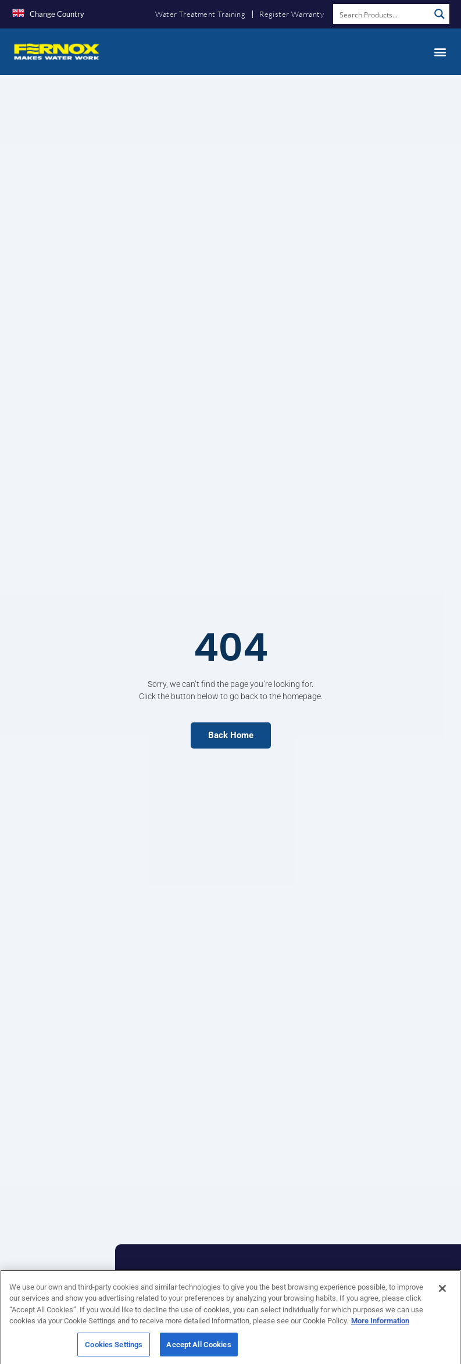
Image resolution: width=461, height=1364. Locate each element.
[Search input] (382, 13)
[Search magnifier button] (439, 14)
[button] (439, 51)
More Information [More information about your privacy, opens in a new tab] (380, 1333)
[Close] (442, 1300)
